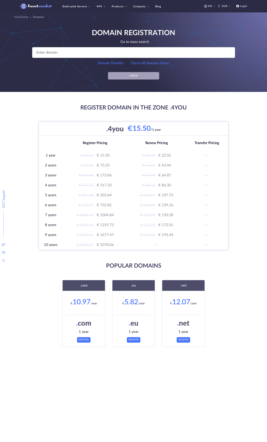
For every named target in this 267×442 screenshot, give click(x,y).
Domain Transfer (111, 63)
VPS (101, 6)
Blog (158, 6)
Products (120, 6)
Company (141, 6)
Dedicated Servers (76, 6)
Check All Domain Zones (150, 63)
